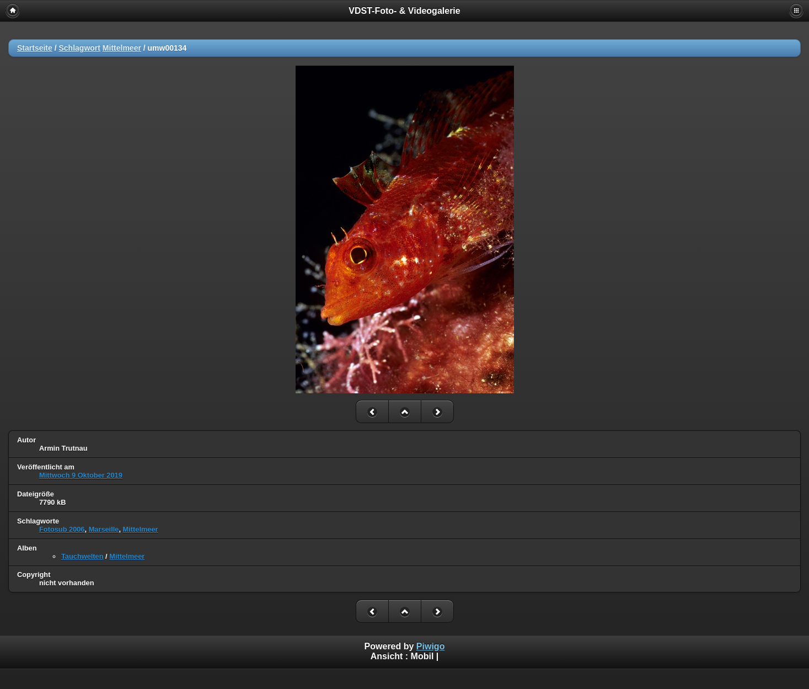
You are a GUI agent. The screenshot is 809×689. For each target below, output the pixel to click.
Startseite (34, 48)
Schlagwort (79, 48)
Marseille (104, 529)
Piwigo (430, 646)
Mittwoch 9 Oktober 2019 (80, 475)
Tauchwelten (82, 556)
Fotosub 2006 (62, 529)
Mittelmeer (122, 48)
